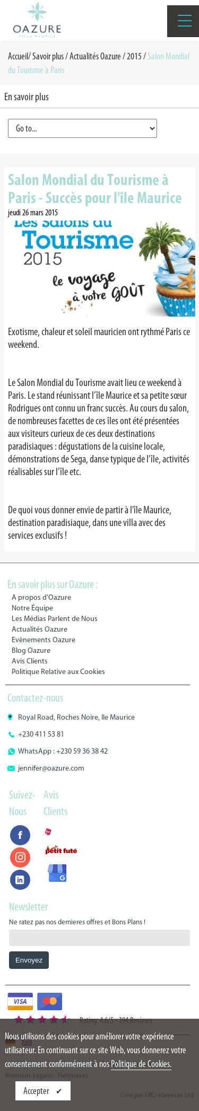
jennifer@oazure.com (51, 768)
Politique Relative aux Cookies (58, 671)
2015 (134, 56)
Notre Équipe (32, 608)
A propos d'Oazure (41, 597)
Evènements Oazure (43, 639)
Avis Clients (30, 661)
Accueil (18, 56)
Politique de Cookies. (141, 1064)
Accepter (36, 1091)
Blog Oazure (31, 650)
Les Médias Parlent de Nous (55, 618)
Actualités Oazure (95, 56)
